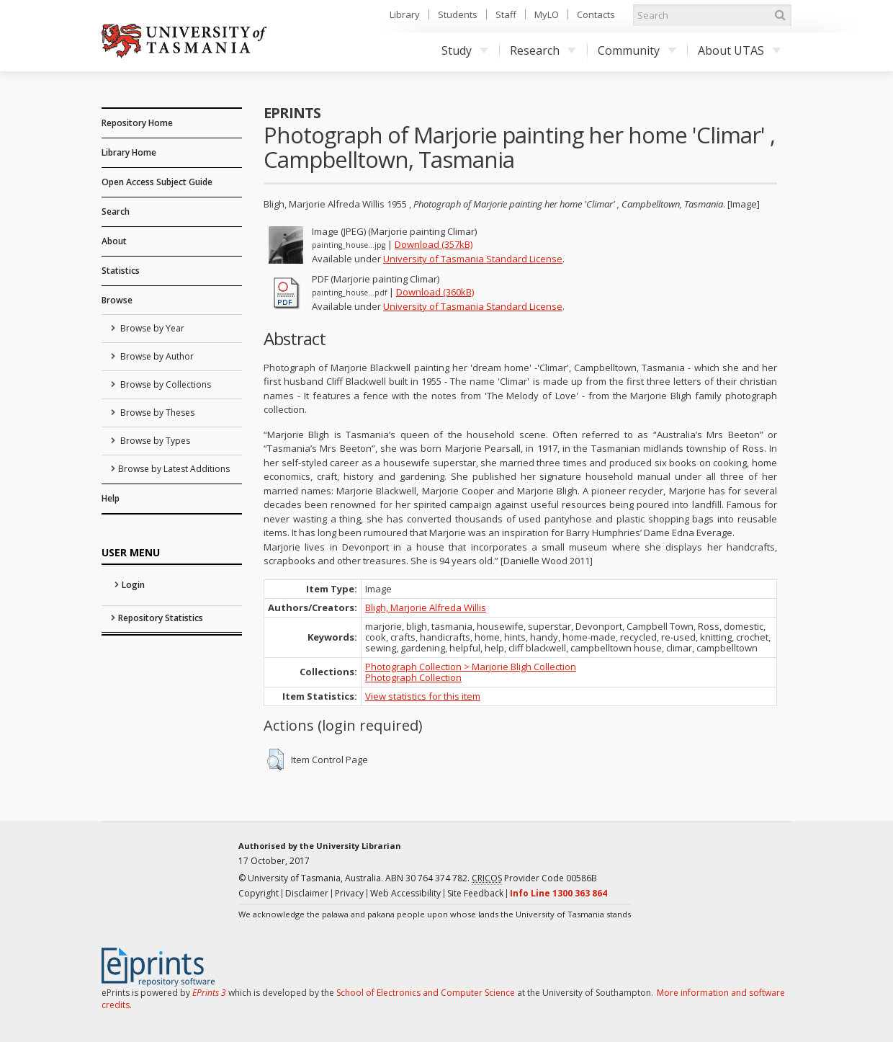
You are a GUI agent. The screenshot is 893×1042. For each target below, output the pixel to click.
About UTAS (739, 50)
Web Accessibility (405, 893)
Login (133, 585)
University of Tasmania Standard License (472, 258)
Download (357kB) (433, 244)
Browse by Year (151, 328)
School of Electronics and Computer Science (425, 993)
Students (457, 14)
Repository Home (137, 123)
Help (111, 498)
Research (543, 50)
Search (116, 211)
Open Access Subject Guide (157, 182)
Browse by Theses (156, 412)
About (114, 241)
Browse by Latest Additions (174, 469)
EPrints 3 (209, 993)
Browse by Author (156, 356)
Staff (505, 14)
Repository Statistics (160, 618)
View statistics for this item (422, 696)
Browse (117, 300)
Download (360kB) (435, 291)
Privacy (349, 893)
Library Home (129, 152)
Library (405, 14)
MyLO (546, 14)
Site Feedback (475, 893)
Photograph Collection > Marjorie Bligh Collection (470, 666)
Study (464, 50)
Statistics (121, 270)
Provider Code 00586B (534, 878)
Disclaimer (306, 893)
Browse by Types (154, 441)
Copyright (258, 893)
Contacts (596, 14)
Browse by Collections (164, 384)
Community (637, 50)
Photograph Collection (413, 677)
